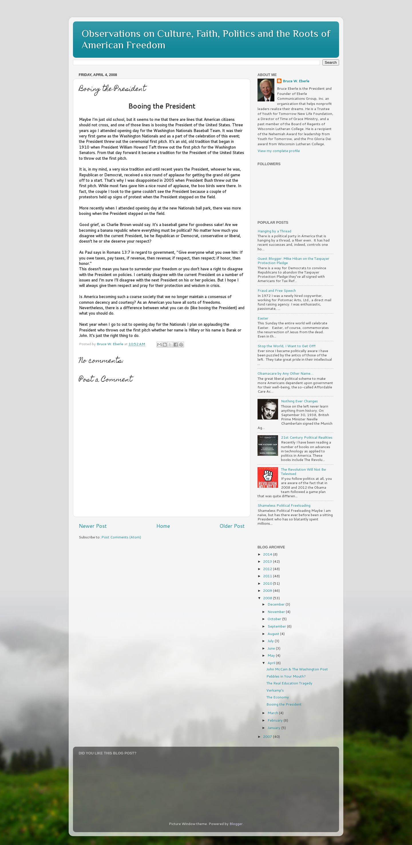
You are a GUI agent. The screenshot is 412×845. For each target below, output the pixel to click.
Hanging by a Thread (274, 230)
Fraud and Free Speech (277, 290)
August (274, 633)
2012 (268, 568)
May (272, 655)
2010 (268, 583)
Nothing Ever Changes (299, 400)
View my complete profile (279, 150)
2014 (268, 554)
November (277, 611)
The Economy (277, 697)
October (275, 618)
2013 (268, 561)
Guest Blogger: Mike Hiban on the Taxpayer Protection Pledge (293, 260)
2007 (268, 736)
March (273, 712)
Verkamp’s (275, 690)
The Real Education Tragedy (289, 683)
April (272, 662)
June (272, 648)
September (277, 626)
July (271, 640)
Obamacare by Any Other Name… (286, 373)
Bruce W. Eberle (296, 81)
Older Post (232, 526)
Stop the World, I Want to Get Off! (287, 345)
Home (163, 526)
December (277, 604)
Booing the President (284, 704)
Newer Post (93, 526)
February (276, 720)
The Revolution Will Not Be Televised (303, 471)
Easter (263, 318)
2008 (268, 597)
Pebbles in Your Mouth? (286, 676)
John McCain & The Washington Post (297, 669)
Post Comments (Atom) (121, 537)
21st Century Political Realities (306, 437)
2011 (268, 575)
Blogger (236, 823)
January (274, 727)
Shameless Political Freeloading (284, 505)
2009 (268, 590)
